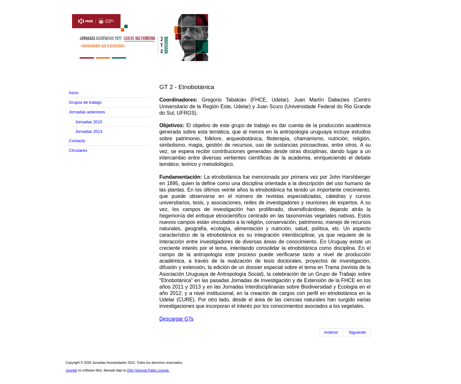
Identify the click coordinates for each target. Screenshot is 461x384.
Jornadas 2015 (88, 121)
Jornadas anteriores (87, 112)
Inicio (73, 92)
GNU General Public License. (148, 370)
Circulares (78, 150)
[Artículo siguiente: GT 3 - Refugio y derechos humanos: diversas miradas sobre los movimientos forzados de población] (357, 332)
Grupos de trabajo (85, 102)
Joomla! (71, 370)
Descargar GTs (176, 319)
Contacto (77, 140)
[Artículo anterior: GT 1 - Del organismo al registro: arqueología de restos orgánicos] (331, 332)
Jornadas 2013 (88, 131)
